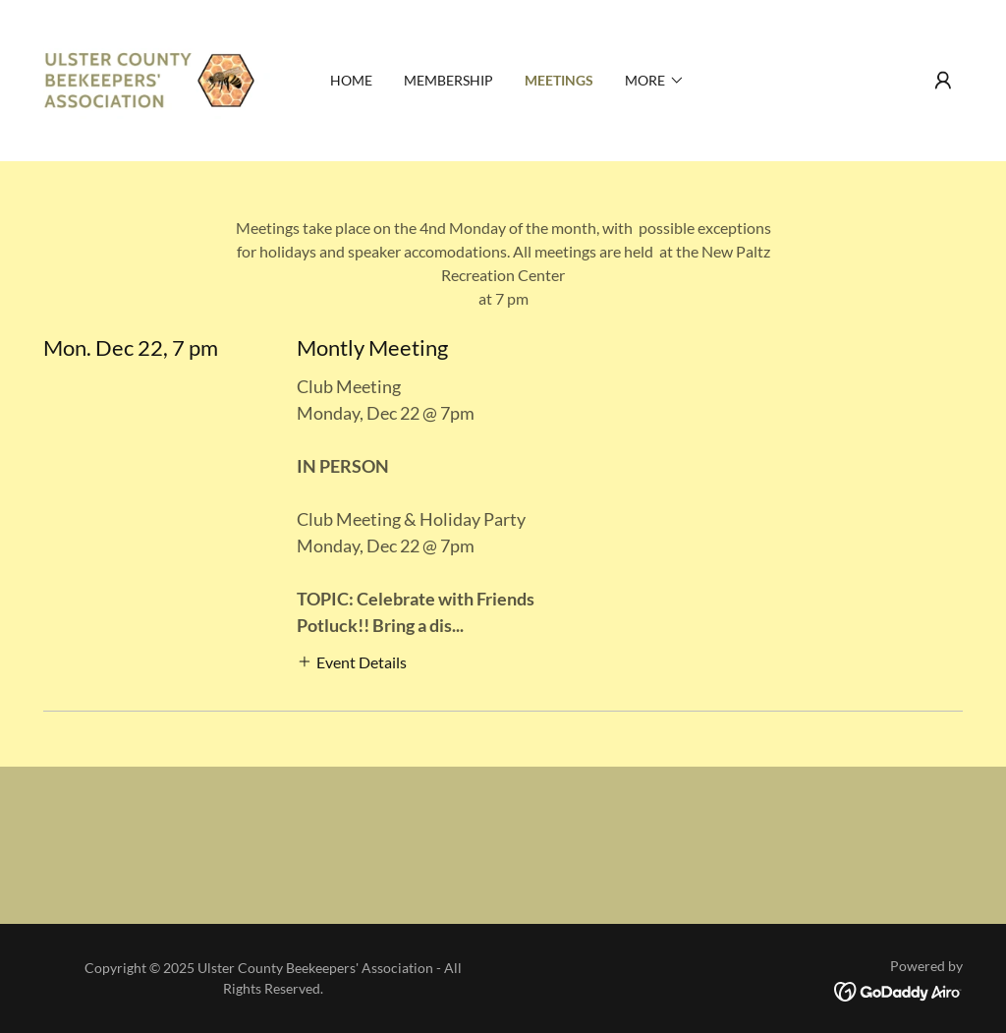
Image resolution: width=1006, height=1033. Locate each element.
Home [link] (351, 80)
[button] (943, 80)
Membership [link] (448, 80)
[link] (158, 78)
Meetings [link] (559, 80)
